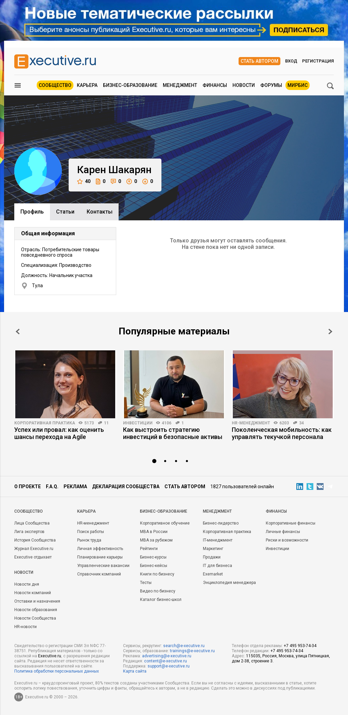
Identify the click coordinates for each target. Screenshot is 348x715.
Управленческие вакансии (103, 565)
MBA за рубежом (156, 540)
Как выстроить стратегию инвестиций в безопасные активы (172, 433)
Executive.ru (49, 656)
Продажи (212, 557)
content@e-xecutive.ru (165, 661)
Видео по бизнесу (157, 591)
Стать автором (259, 61)
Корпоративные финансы (290, 523)
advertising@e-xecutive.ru (166, 656)
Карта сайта (134, 671)
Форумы (271, 85)
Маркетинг (213, 548)
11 (106, 423)
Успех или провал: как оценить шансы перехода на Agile (59, 433)
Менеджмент (180, 85)
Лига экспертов (29, 531)
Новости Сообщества (35, 618)
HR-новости (25, 626)
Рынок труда (89, 540)
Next (330, 331)
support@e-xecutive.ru (168, 666)
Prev (17, 331)
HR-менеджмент (251, 423)
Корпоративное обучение (165, 523)
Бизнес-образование (130, 85)
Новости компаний (32, 592)
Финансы (215, 85)
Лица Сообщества (32, 523)
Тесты (146, 582)
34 (301, 423)
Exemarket (213, 574)
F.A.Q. (52, 486)
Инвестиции (138, 423)
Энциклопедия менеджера (229, 582)
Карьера (87, 85)
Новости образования (35, 609)
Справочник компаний (99, 574)
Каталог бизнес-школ (160, 599)
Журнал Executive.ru (33, 548)
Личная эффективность (100, 548)
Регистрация (318, 60)
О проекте (27, 486)
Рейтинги (149, 548)
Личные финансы (283, 531)
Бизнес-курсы (153, 557)
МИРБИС (298, 85)
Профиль (32, 211)
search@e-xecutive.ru (184, 645)
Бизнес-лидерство (221, 523)
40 (83, 181)
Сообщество (55, 85)
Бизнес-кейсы (153, 565)
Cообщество (28, 511)
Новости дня (26, 584)
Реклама (75, 486)
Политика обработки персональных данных (56, 671)
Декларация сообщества (125, 486)
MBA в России (154, 531)
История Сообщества (35, 540)
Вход (291, 60)
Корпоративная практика (44, 423)
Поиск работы (90, 531)
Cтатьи (65, 211)
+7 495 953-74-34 (300, 645)
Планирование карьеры (100, 557)
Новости (243, 85)
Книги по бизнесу (157, 574)
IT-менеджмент (217, 540)
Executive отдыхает (33, 557)
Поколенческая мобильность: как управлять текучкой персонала (282, 433)
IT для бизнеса (217, 565)
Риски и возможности (287, 540)
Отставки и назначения (37, 601)
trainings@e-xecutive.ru (192, 650)
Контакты (99, 211)
